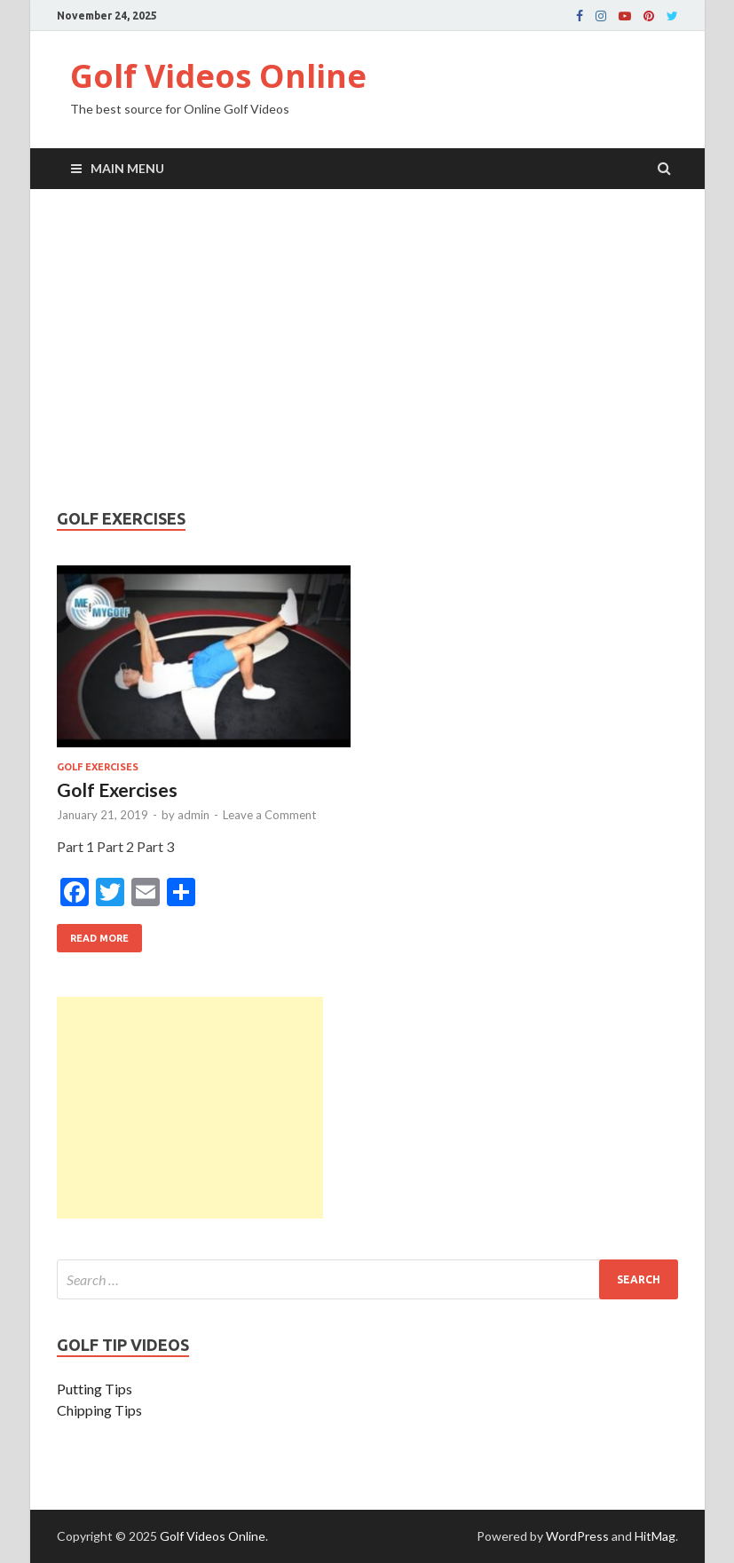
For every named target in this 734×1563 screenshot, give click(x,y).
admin (193, 815)
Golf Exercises (97, 767)
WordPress (577, 1535)
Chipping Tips (99, 1409)
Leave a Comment (269, 815)
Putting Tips (94, 1388)
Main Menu (127, 168)
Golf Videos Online (218, 76)
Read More (93, 933)
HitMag (655, 1535)
